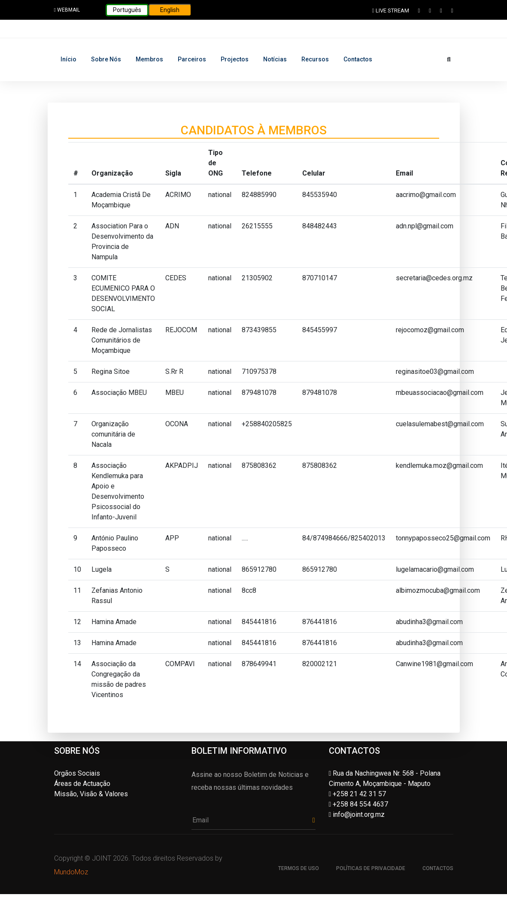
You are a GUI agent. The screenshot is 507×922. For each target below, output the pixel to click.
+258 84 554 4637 (359, 804)
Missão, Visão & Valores (91, 794)
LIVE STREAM (390, 10)
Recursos (315, 59)
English (169, 9)
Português (127, 9)
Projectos (235, 59)
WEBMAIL (67, 10)
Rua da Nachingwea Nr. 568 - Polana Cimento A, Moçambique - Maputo (385, 778)
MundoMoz (71, 872)
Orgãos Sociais (77, 773)
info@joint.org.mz (357, 814)
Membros (149, 59)
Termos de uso (298, 868)
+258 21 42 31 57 (357, 794)
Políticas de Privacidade (370, 868)
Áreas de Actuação (82, 783)
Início (68, 59)
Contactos (357, 59)
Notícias (275, 59)
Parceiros (192, 59)
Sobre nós (106, 59)
